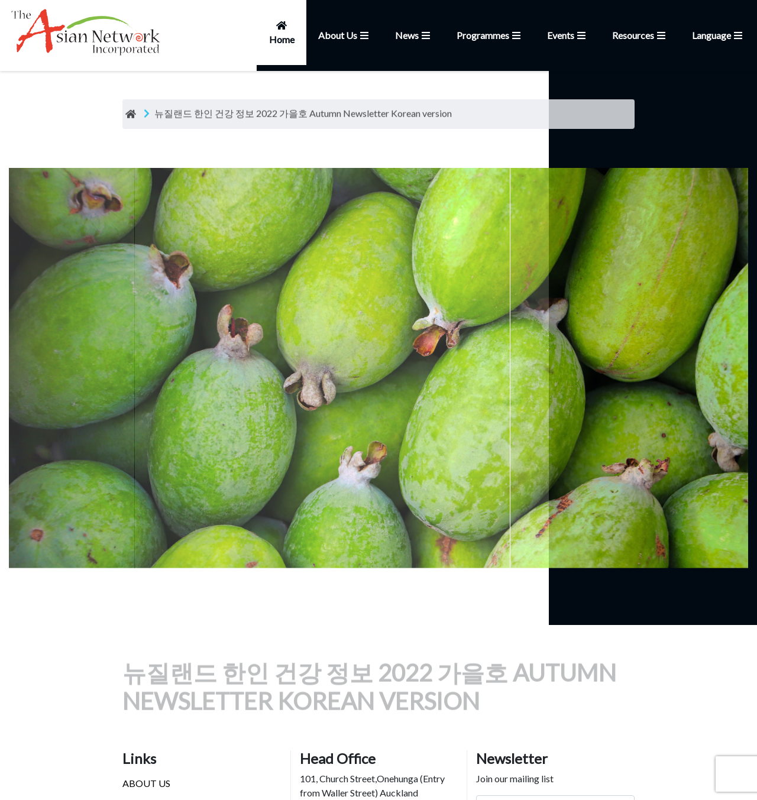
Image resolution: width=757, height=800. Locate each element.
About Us (344, 35)
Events (567, 35)
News (414, 35)
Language (718, 35)
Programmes (490, 35)
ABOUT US (146, 783)
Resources (640, 35)
